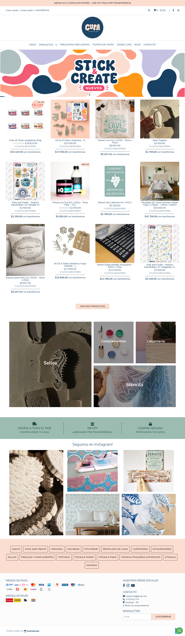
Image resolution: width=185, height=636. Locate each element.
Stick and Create (35, 549)
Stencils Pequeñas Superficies (140, 557)
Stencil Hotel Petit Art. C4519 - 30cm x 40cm (25, 279)
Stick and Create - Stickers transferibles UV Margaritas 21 (159, 266)
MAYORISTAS (42, 10)
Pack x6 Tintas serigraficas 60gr (25, 140)
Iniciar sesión (27, 10)
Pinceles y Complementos (37, 557)
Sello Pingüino (160, 140)
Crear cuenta (12, 10)
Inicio (32, 44)
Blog (138, 44)
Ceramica (57, 549)
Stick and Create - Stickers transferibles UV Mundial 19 (25, 203)
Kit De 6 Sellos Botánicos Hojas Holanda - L (70, 265)
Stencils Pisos (107, 557)
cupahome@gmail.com (135, 596)
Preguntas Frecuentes (75, 44)
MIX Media (73, 549)
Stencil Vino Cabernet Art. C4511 (115, 202)
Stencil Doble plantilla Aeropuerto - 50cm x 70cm (115, 266)
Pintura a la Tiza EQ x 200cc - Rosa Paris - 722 (70, 203)
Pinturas (64, 557)
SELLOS (12, 557)
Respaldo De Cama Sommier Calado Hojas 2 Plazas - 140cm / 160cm (159, 203)
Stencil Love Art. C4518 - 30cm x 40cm (115, 141)
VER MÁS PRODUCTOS (92, 306)
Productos (48, 44)
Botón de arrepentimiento (136, 605)
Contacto (150, 44)
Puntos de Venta (103, 44)
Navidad (91, 565)
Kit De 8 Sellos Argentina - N (70, 140)
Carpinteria (140, 549)
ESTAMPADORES (162, 549)
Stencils (170, 557)
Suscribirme (163, 616)
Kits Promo (91, 549)
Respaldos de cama (115, 549)
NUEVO (16, 549)
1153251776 (131, 599)
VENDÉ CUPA (124, 44)
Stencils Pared (84, 557)
